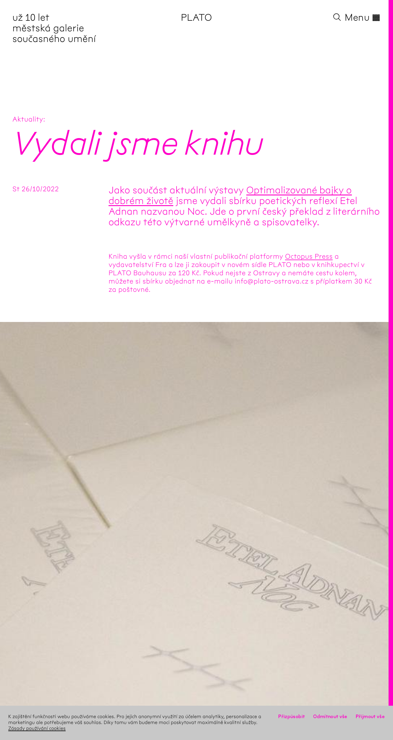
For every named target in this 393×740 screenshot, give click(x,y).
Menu (363, 17)
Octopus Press (309, 256)
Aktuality (27, 119)
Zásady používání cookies (37, 728)
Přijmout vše (370, 716)
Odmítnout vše (330, 716)
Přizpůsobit (291, 716)
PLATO (196, 18)
